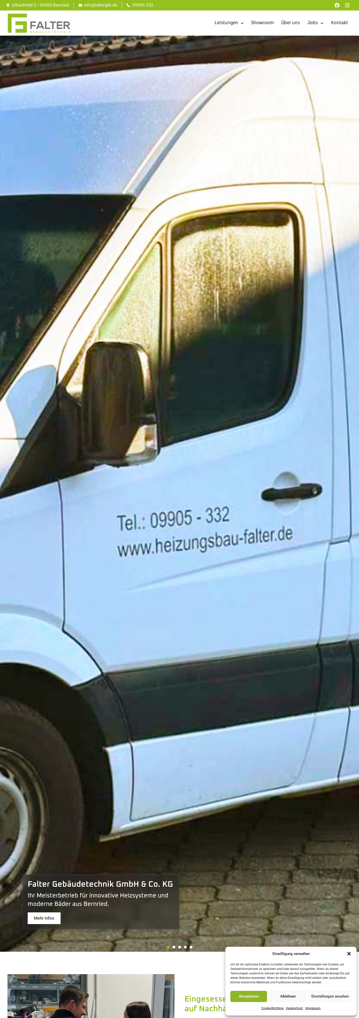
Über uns (290, 23)
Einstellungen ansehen (330, 996)
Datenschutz (294, 1008)
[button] (349, 953)
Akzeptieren (249, 996)
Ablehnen (288, 996)
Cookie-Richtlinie (272, 1008)
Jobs (315, 23)
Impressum (313, 1008)
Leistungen (229, 23)
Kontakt (339, 23)
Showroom (262, 23)
